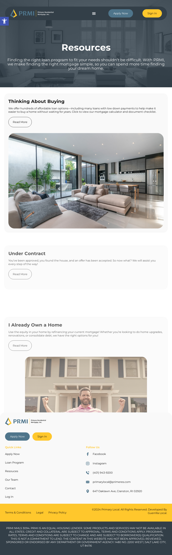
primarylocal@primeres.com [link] (112, 482)
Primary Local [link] (110, 509)
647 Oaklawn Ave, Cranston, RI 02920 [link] (117, 491)
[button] (94, 13)
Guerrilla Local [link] (157, 513)
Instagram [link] (99, 463)
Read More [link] (20, 132)
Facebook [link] (99, 454)
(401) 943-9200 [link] (103, 472)
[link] (4, 21)
